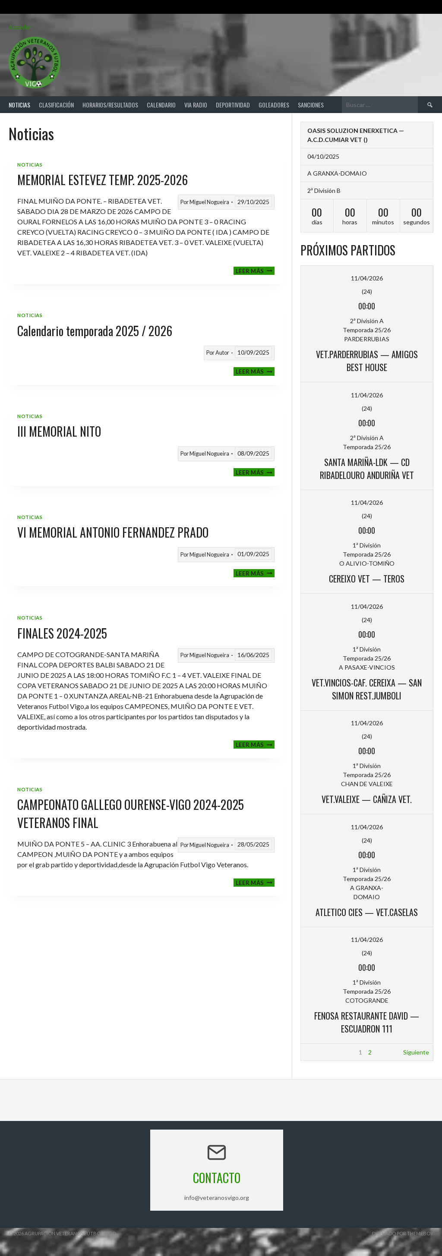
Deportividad (233, 104)
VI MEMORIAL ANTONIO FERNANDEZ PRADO (112, 532)
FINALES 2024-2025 (62, 633)
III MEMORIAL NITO (59, 431)
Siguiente (416, 1052)
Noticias (19, 104)
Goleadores (274, 104)
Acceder (20, 27)
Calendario (161, 104)
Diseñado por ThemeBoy (402, 1233)
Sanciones (311, 104)
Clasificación (56, 104)
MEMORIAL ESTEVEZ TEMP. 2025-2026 (102, 180)
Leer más (255, 271)
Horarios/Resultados (110, 104)
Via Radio (195, 104)
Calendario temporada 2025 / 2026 (94, 331)
